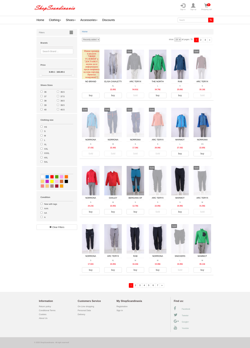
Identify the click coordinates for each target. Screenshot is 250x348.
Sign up (193, 6)
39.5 (63, 105)
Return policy (45, 306)
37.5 (63, 96)
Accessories (88, 20)
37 (45, 96)
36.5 (63, 92)
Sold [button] (135, 95)
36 (45, 92)
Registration (122, 306)
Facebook (182, 308)
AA (45, 213)
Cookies (42, 314)
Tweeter (181, 315)
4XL (46, 157)
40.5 (63, 109)
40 (45, 109)
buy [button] (91, 95)
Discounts (108, 20)
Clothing (55, 20)
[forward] (209, 40)
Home (40, 20)
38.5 (63, 101)
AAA (46, 208)
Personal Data (84, 310)
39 (45, 105)
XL (45, 144)
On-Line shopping (87, 306)
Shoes (71, 20)
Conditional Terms (47, 310)
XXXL (46, 153)
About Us (43, 318)
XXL (46, 149)
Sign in (183, 6)
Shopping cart (206, 6)
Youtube (181, 328)
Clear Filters (56, 227)
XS (45, 127)
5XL (46, 162)
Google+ (181, 321)
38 (45, 101)
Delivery (81, 314)
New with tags (50, 204)
